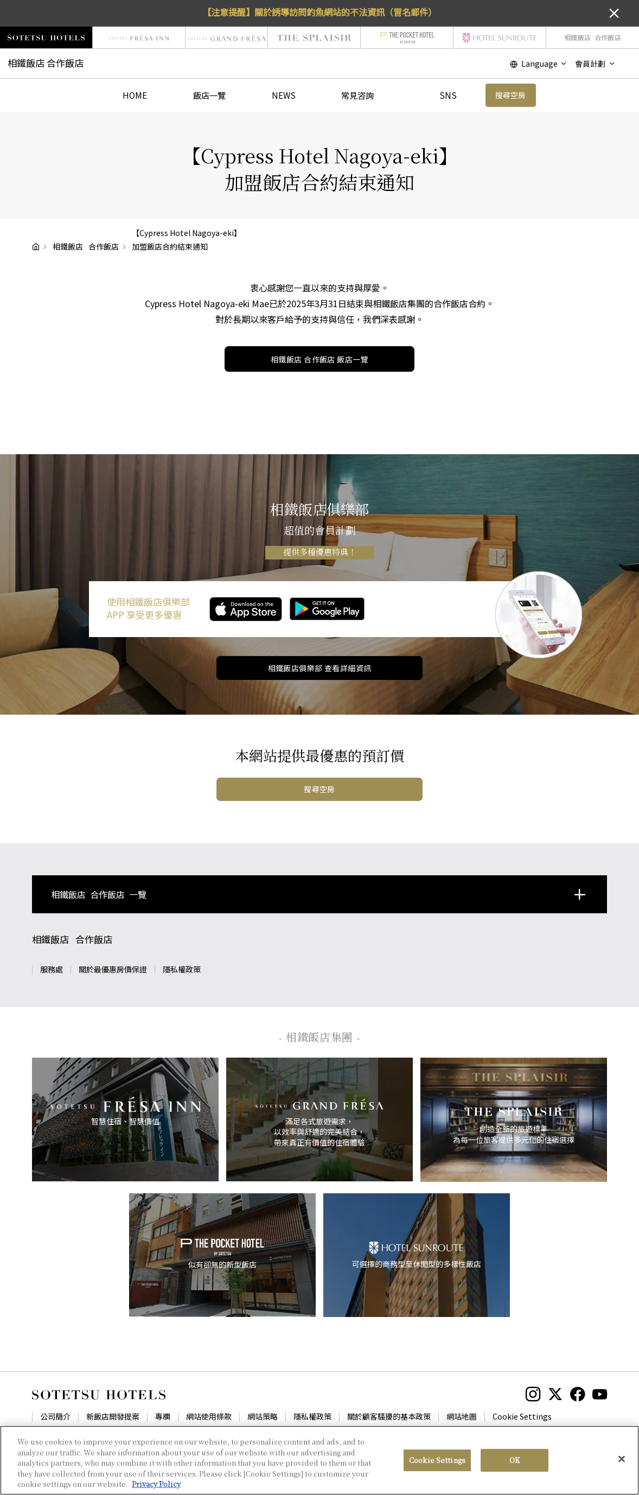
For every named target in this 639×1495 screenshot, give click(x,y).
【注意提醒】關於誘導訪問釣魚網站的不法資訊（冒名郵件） (319, 11)
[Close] (622, 1463)
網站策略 (262, 1416)
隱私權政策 (182, 969)
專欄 (162, 1416)
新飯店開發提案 (112, 1416)
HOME (135, 95)
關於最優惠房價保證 (113, 969)
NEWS (284, 95)
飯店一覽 (209, 95)
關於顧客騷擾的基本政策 (389, 1416)
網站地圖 (461, 1416)
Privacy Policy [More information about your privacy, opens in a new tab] (156, 1489)
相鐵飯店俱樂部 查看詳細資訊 (320, 668)
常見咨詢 (357, 95)
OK (514, 1465)
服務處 (51, 969)
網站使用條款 (209, 1416)
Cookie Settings (522, 1416)
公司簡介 (55, 1416)
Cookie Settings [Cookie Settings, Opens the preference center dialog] (437, 1465)
